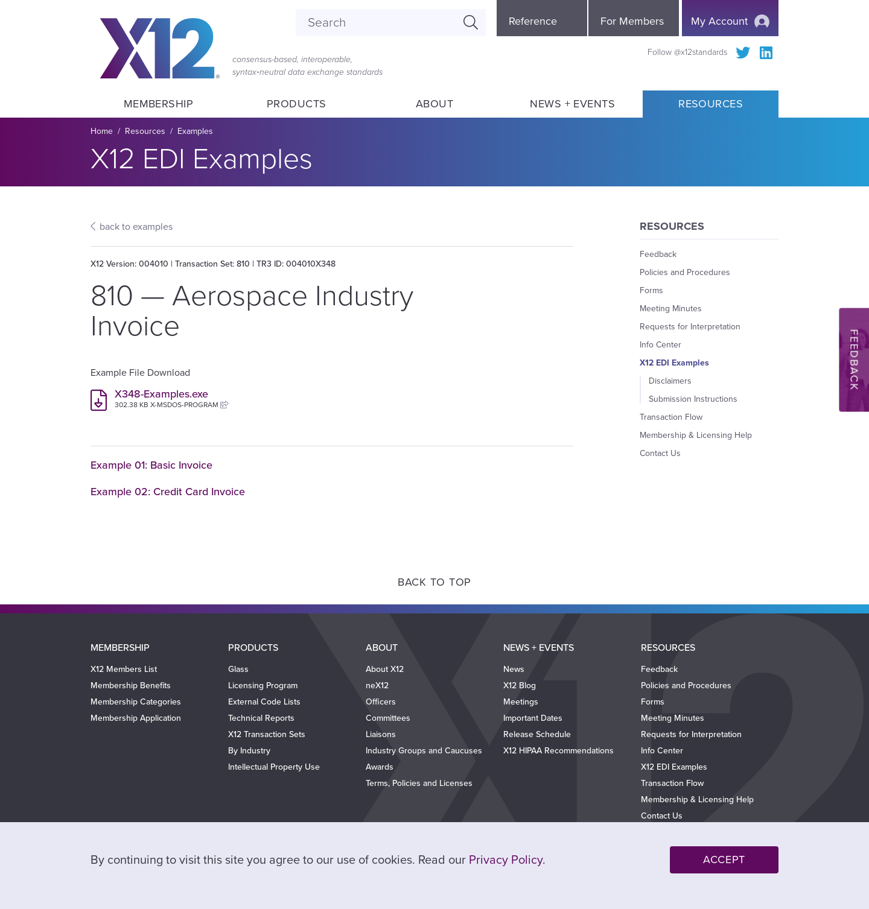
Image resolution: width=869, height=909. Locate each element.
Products (296, 103)
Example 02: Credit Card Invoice (168, 491)
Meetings (520, 702)
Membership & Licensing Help (696, 435)
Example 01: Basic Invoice (151, 465)
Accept (724, 859)
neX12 (377, 685)
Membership (158, 103)
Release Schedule (537, 734)
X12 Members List (124, 669)
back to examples (136, 227)
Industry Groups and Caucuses (424, 751)
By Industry (249, 751)
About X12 (385, 669)
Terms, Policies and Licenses (419, 783)
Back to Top (434, 582)
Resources (710, 103)
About (434, 103)
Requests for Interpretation (690, 326)
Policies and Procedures (685, 272)
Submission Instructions (693, 399)
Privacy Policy (506, 860)
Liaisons (381, 734)
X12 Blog (519, 685)
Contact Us (660, 453)
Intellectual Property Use (274, 767)
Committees (388, 718)
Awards (379, 767)
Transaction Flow (671, 417)
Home (102, 131)
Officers (381, 702)
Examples (195, 131)
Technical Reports (261, 718)
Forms (651, 290)
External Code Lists (264, 702)
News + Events (572, 103)
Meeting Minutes (671, 308)
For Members (632, 21)
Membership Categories (136, 702)
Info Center (660, 345)
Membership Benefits (131, 685)
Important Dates (532, 718)
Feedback (658, 254)
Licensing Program (263, 685)
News (513, 669)
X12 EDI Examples (674, 363)
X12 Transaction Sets (266, 734)
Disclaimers (670, 381)
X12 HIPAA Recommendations (558, 751)
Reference (533, 21)
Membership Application (136, 718)
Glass (238, 669)
